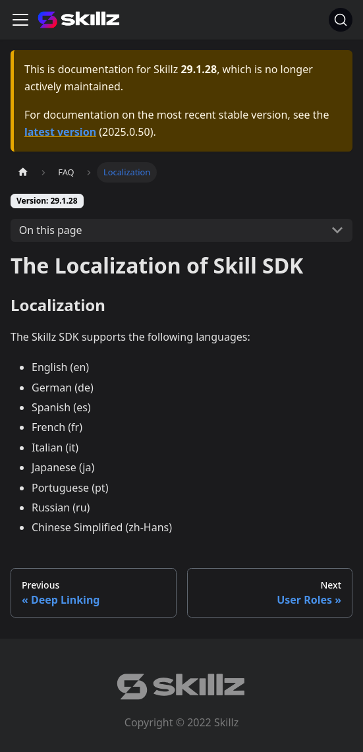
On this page (50, 230)
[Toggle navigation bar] (20, 20)
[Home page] (23, 172)
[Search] (340, 20)
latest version (60, 132)
